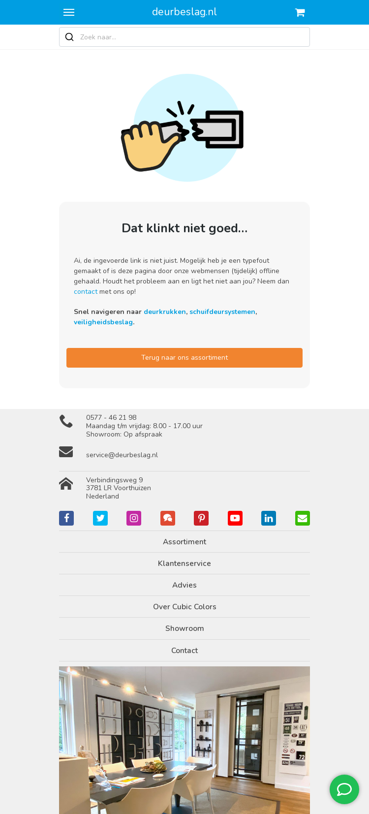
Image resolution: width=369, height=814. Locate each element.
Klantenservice (184, 563)
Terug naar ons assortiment (184, 357)
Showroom (184, 628)
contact (85, 291)
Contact (184, 650)
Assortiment (184, 541)
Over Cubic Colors (184, 606)
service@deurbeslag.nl (122, 455)
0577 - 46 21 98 (111, 417)
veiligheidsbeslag (103, 322)
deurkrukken (165, 311)
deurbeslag (184, 12)
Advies (184, 585)
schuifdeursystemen (222, 311)
